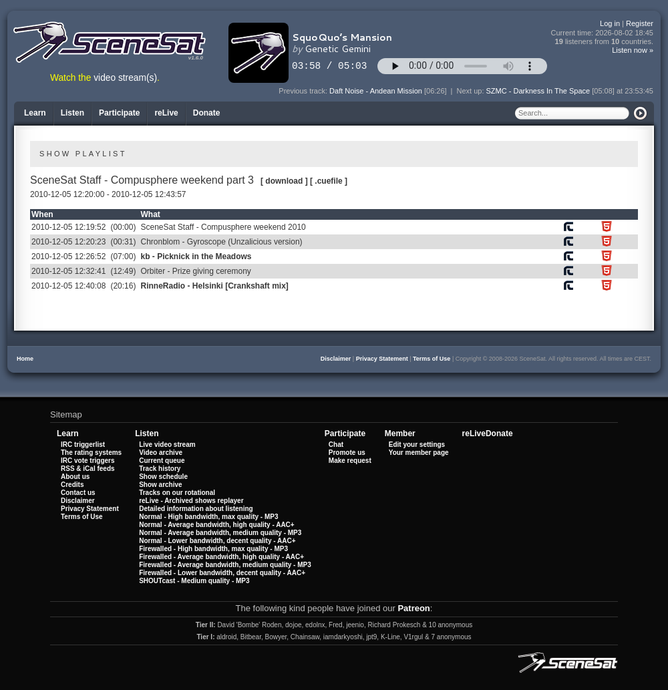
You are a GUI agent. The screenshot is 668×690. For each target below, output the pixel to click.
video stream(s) (125, 78)
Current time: (602, 33)
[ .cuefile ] (328, 181)
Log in (610, 23)
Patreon (413, 608)
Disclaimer (336, 358)
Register (639, 23)
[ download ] (284, 181)
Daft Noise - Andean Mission (375, 91)
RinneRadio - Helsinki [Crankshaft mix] (214, 286)
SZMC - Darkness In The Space (538, 91)
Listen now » (632, 50)
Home (25, 358)
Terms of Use (431, 358)
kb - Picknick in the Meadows (195, 256)
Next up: (471, 91)
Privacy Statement (382, 358)
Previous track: (304, 91)
